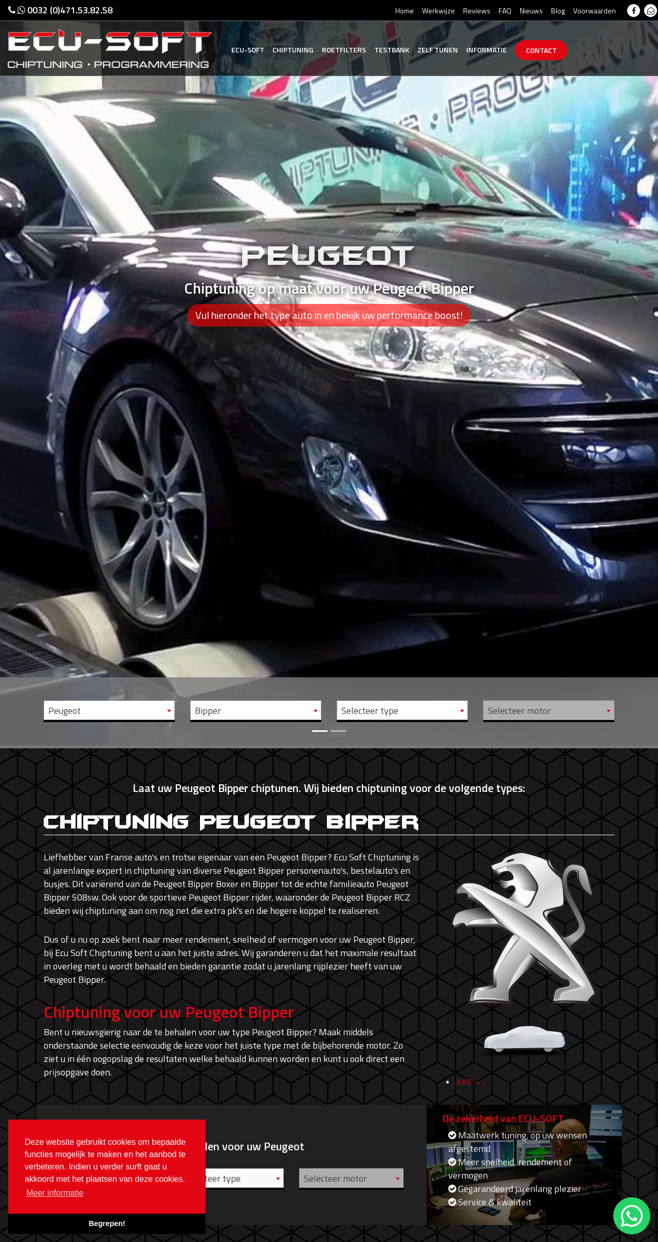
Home (404, 10)
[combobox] (109, 710)
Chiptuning (293, 49)
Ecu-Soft (247, 49)
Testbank (391, 49)
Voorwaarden (594, 10)
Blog (558, 10)
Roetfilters (344, 49)
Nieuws (531, 10)
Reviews (476, 10)
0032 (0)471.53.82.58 (60, 10)
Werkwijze (438, 10)
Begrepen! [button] (106, 1223)
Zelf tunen (437, 49)
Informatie (486, 49)
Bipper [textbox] (208, 710)
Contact (541, 50)
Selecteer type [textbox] (369, 710)
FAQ (505, 10)
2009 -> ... (470, 1093)
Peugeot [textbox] (64, 710)
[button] (49, 372)
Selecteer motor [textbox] (519, 710)
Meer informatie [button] (54, 1193)
